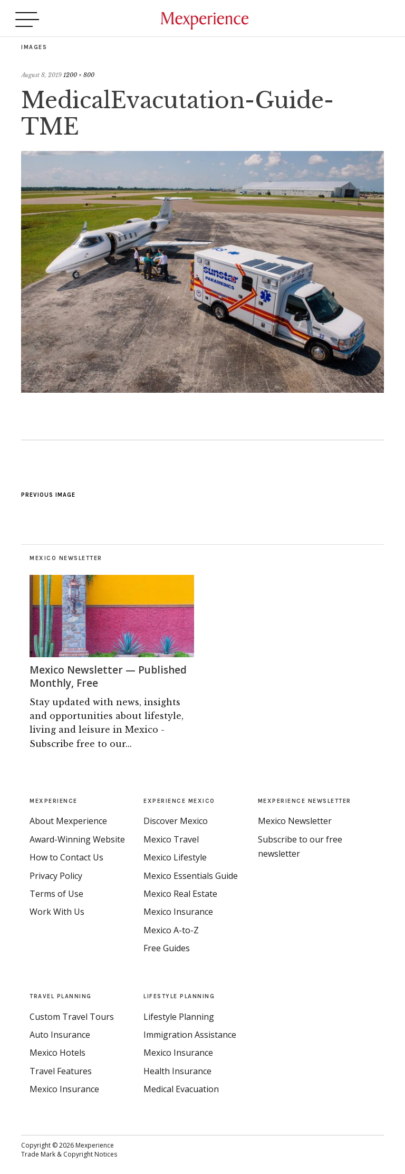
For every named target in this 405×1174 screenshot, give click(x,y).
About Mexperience (68, 820)
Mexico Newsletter (295, 820)
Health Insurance (177, 1070)
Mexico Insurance (178, 911)
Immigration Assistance (189, 1034)
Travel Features (61, 1070)
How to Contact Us (66, 857)
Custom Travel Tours (72, 1015)
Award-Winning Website (77, 838)
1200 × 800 (78, 75)
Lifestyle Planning (178, 1015)
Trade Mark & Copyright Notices (69, 1153)
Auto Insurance (60, 1034)
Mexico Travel (171, 838)
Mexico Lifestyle (175, 857)
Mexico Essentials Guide (190, 875)
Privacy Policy (56, 875)
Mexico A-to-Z (171, 929)
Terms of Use (56, 892)
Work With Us (57, 911)
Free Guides (166, 947)
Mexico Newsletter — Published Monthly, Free (111, 675)
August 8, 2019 (41, 75)
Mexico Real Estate (180, 892)
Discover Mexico (175, 820)
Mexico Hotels (57, 1052)
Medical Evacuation (181, 1088)
